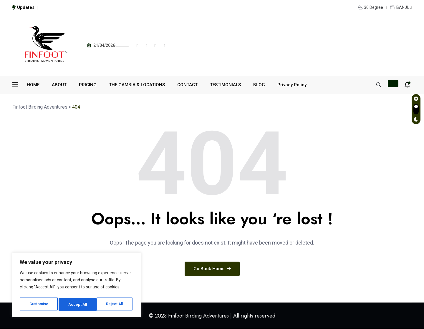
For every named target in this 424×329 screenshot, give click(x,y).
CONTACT (187, 84)
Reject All (78, 304)
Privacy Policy (292, 84)
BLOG (259, 84)
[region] (76, 286)
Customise (38, 304)
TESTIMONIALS (225, 84)
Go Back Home (212, 268)
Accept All (115, 304)
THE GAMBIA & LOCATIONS (137, 84)
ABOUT (59, 84)
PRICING (88, 84)
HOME (33, 84)
